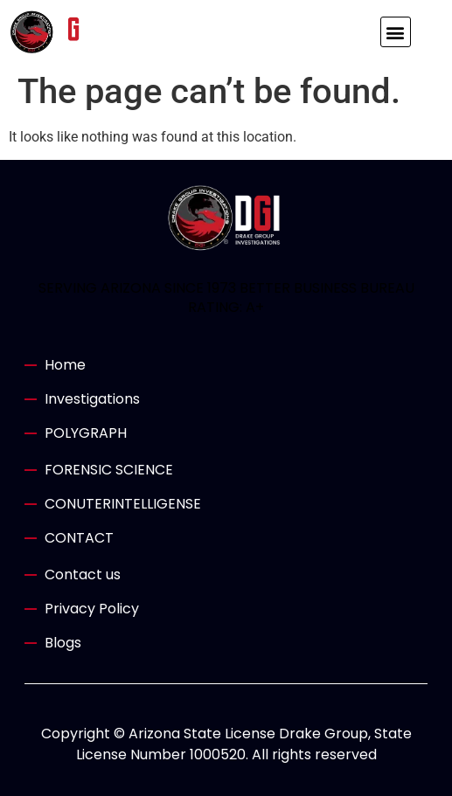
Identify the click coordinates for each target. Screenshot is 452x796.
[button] (395, 32)
